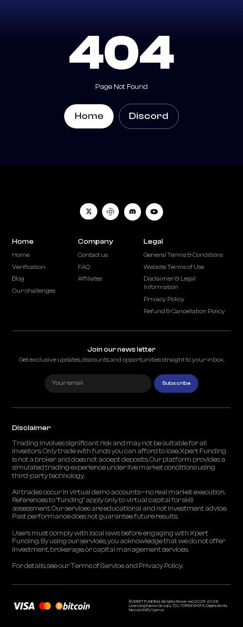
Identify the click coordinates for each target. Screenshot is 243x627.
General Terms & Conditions (183, 255)
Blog (18, 278)
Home (89, 116)
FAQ (84, 267)
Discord (148, 116)
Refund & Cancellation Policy (184, 311)
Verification (28, 267)
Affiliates (90, 278)
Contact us (93, 255)
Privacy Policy (164, 299)
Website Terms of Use (174, 267)
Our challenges (33, 290)
